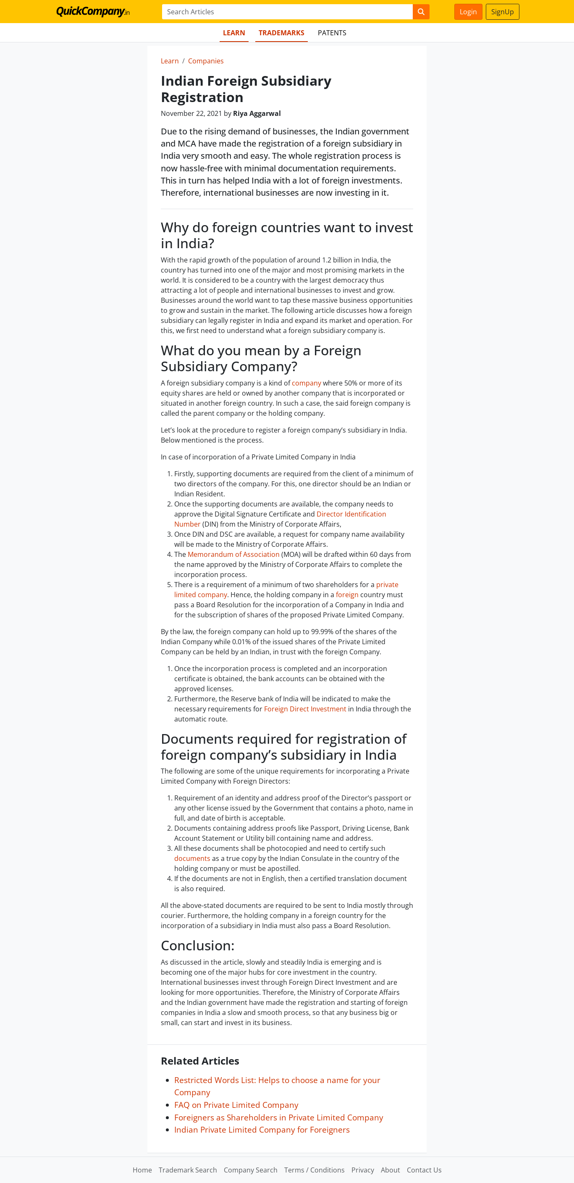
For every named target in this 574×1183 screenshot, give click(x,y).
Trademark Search (188, 1170)
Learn (234, 32)
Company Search (251, 1170)
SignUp (502, 11)
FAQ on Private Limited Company (236, 1104)
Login (468, 11)
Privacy (362, 1170)
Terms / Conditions (314, 1170)
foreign (347, 594)
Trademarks (281, 32)
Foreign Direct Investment (305, 708)
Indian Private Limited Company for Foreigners (262, 1129)
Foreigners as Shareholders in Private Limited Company (278, 1117)
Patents (332, 32)
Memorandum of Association (234, 554)
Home (142, 1170)
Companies (206, 61)
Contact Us (424, 1170)
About (390, 1170)
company (306, 383)
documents (192, 858)
